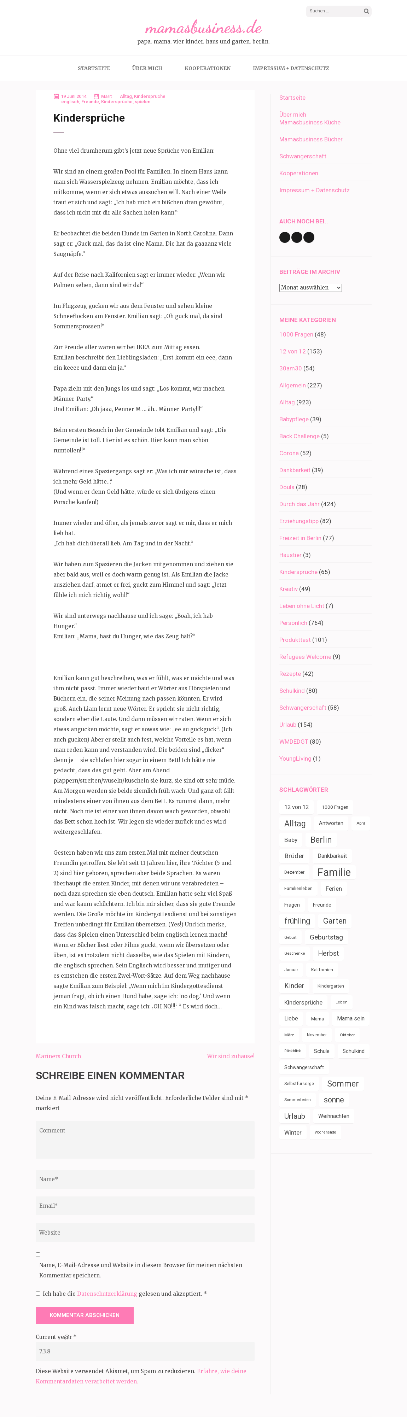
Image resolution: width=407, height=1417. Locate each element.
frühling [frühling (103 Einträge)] (297, 921)
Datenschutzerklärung (108, 1293)
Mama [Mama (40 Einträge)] (317, 1018)
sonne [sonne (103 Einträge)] (334, 1099)
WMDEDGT (293, 741)
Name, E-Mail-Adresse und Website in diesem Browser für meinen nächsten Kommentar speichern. (140, 1270)
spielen (142, 101)
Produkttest (295, 639)
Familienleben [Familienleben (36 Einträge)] (298, 888)
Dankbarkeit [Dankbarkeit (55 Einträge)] (332, 856)
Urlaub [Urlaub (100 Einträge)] (294, 1116)
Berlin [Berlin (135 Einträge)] (321, 840)
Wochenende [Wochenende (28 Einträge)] (325, 1132)
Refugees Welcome (305, 656)
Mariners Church (58, 1056)
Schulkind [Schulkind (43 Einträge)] (354, 1051)
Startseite (94, 68)
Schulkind (292, 690)
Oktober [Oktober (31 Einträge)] (347, 1034)
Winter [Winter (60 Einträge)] (293, 1132)
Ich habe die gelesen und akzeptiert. (121, 1293)
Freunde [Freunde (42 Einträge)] (322, 905)
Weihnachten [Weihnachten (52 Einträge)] (333, 1116)
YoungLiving (295, 758)
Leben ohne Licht (301, 605)
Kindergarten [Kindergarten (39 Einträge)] (331, 986)
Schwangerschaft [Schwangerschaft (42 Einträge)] (304, 1067)
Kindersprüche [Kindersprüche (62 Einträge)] (303, 1002)
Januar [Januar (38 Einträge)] (291, 969)
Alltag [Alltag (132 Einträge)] (295, 823)
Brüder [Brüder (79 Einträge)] (294, 856)
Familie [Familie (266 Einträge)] (334, 872)
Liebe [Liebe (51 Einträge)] (291, 1018)
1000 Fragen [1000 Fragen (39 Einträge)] (335, 807)
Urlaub (287, 724)
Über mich (147, 68)
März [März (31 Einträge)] (289, 1034)
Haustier (290, 554)
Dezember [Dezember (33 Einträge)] (294, 872)
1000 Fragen (296, 334)
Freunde (90, 101)
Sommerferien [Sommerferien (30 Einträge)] (297, 1099)
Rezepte (290, 673)
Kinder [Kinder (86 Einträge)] (294, 986)
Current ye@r (56, 1337)
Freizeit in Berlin (300, 537)
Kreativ (288, 588)
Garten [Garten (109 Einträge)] (335, 921)
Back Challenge (299, 436)
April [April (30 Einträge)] (360, 823)
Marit (106, 96)
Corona (289, 453)
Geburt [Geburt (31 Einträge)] (290, 937)
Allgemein (292, 385)
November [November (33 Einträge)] (317, 1034)
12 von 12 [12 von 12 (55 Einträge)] (296, 807)
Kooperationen (208, 68)
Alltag (126, 96)
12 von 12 (292, 351)
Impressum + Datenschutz (291, 68)
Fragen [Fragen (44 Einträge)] (292, 905)
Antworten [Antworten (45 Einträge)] (331, 823)
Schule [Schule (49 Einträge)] (322, 1051)
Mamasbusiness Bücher (311, 139)
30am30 (290, 368)
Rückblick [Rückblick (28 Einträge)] (292, 1051)
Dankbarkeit (294, 470)
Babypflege (294, 419)
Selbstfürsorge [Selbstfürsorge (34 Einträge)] (299, 1083)
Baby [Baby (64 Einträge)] (290, 839)
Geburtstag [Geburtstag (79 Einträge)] (326, 937)
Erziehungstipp (299, 521)
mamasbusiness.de (203, 26)
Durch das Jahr (299, 504)
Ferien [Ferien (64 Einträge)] (334, 888)
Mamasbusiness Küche (310, 122)
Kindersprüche (149, 96)
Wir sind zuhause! (231, 1056)
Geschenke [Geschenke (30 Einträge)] (294, 953)
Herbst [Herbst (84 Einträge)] (328, 953)
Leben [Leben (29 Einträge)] (342, 1002)
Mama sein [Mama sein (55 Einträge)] (351, 1018)
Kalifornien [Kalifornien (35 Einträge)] (322, 969)
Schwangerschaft (302, 156)
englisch (70, 101)
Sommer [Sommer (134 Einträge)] (343, 1084)
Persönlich (293, 622)
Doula (287, 487)
